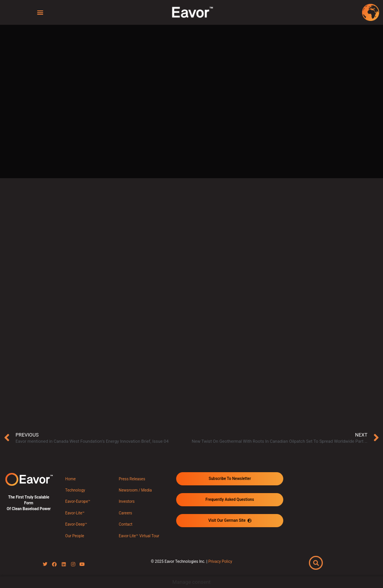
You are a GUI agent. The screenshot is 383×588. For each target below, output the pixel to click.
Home (70, 479)
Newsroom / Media (135, 490)
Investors (127, 501)
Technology (75, 490)
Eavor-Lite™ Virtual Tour (139, 536)
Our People (74, 536)
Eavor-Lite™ (75, 513)
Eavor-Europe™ (77, 501)
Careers (125, 513)
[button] (40, 12)
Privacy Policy (220, 561)
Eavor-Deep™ (76, 524)
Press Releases (132, 479)
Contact (125, 524)
